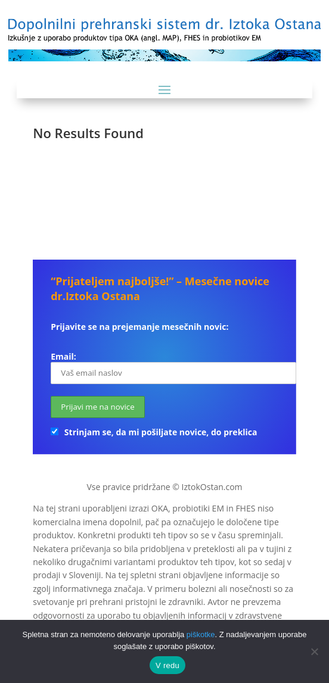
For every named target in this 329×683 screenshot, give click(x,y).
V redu (167, 665)
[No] (314, 651)
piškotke (201, 634)
